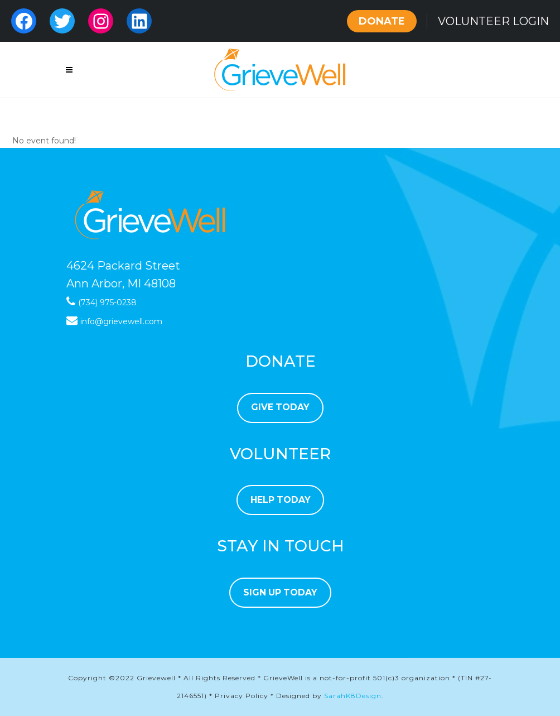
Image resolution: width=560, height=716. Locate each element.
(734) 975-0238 (107, 302)
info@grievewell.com (121, 321)
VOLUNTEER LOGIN (493, 21)
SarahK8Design (353, 695)
